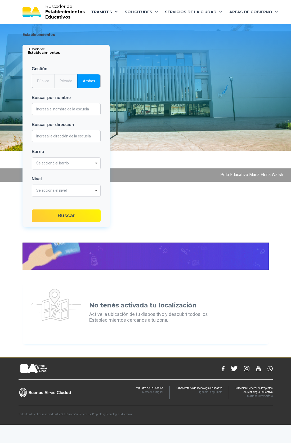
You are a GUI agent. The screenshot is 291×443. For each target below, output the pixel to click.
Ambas (89, 80)
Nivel (37, 179)
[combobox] (66, 163)
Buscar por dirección (53, 124)
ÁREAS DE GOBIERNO (250, 12)
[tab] (44, 51)
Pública (43, 80)
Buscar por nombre (51, 97)
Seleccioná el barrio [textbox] (52, 163)
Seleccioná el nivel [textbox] (51, 190)
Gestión (40, 68)
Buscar (66, 215)
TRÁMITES (101, 12)
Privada (66, 80)
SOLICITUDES (138, 12)
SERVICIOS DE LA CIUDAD (191, 12)
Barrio (38, 151)
